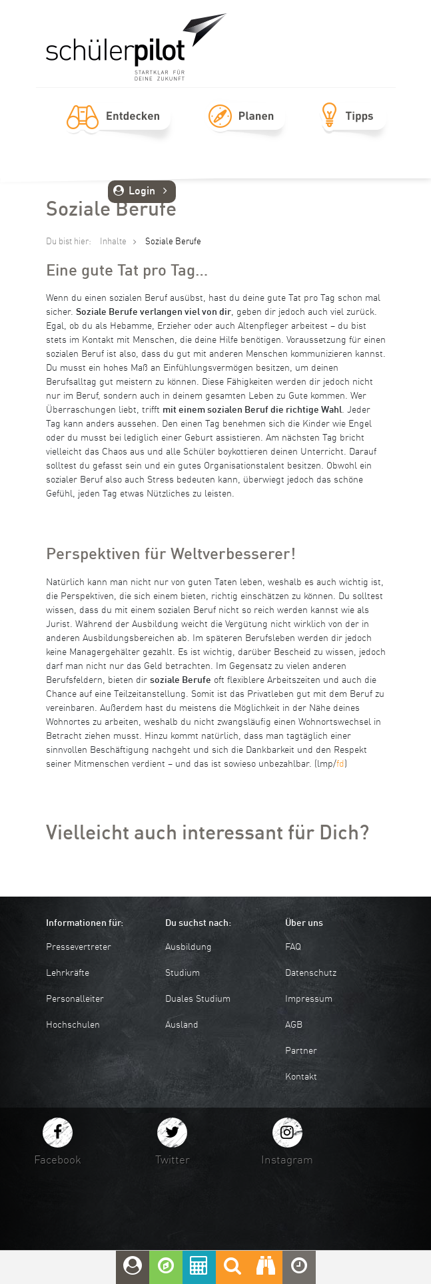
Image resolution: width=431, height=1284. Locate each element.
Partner (301, 1051)
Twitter (172, 1160)
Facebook (57, 1160)
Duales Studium (197, 999)
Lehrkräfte (67, 973)
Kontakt (301, 1077)
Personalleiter (75, 999)
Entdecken (119, 131)
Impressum (308, 999)
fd (340, 764)
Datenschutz (310, 973)
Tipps (353, 131)
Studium (182, 973)
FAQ (293, 947)
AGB (293, 1025)
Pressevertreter (78, 947)
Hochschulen (73, 1025)
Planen (246, 131)
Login (142, 191)
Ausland (182, 1025)
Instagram (287, 1160)
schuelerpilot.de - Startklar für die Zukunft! (136, 47)
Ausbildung (188, 947)
